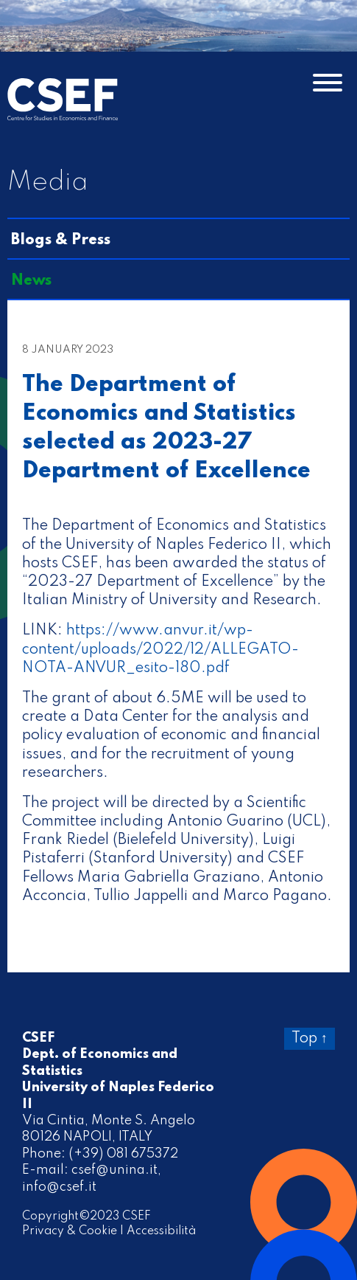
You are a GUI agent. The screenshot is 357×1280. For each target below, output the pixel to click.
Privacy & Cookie (69, 1231)
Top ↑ (309, 1038)
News (31, 281)
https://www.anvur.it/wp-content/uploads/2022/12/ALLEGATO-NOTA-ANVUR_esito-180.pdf (160, 649)
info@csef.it (59, 1187)
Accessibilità (161, 1231)
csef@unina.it (114, 1170)
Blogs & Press (60, 240)
